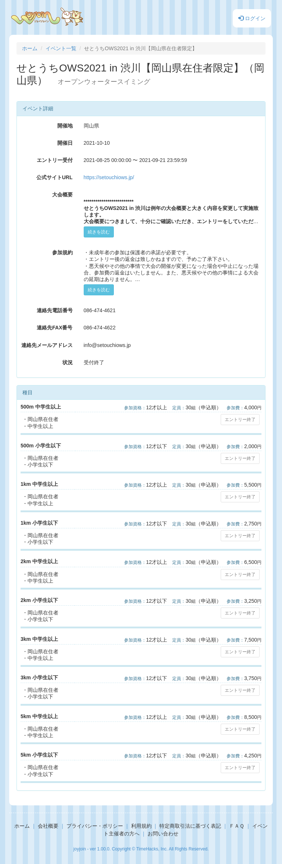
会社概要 (48, 826)
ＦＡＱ (236, 826)
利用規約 (141, 826)
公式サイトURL (54, 177)
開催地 (65, 126)
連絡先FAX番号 (54, 328)
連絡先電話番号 (55, 310)
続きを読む (99, 232)
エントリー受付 (55, 160)
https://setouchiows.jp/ (109, 177)
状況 (67, 362)
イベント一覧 (61, 48)
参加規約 (62, 252)
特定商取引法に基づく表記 (190, 826)
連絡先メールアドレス (47, 345)
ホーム (29, 48)
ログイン (251, 18)
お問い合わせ (163, 834)
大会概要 (62, 194)
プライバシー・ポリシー (94, 826)
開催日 (65, 143)
